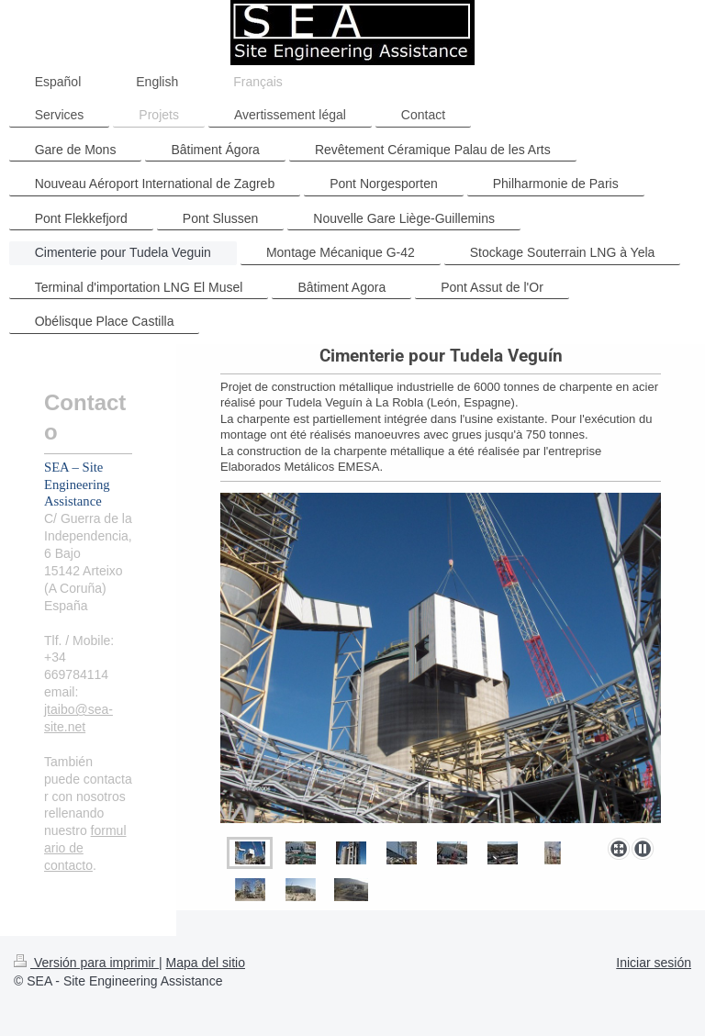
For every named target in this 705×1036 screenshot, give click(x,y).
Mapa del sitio (205, 962)
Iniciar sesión (653, 962)
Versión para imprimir (86, 962)
